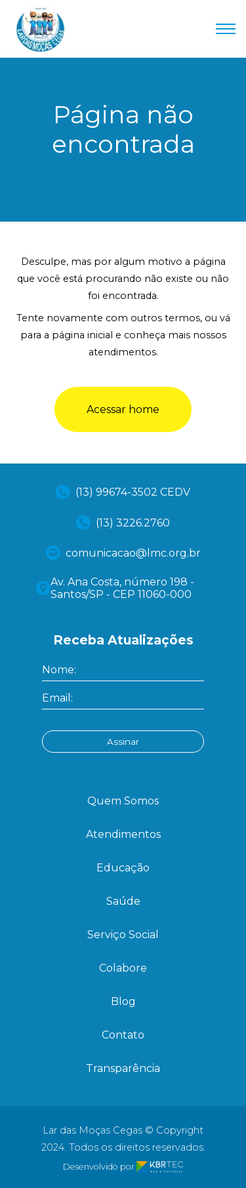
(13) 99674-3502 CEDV (123, 492)
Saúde (123, 901)
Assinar (123, 741)
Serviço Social (123, 934)
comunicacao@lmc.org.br (123, 552)
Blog (123, 1001)
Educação (123, 867)
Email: (57, 698)
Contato (123, 1035)
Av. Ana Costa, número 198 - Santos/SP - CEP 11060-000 (115, 588)
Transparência (123, 1068)
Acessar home (123, 409)
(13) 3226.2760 (123, 522)
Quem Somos (123, 801)
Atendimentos (123, 834)
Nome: (59, 669)
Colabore (123, 968)
